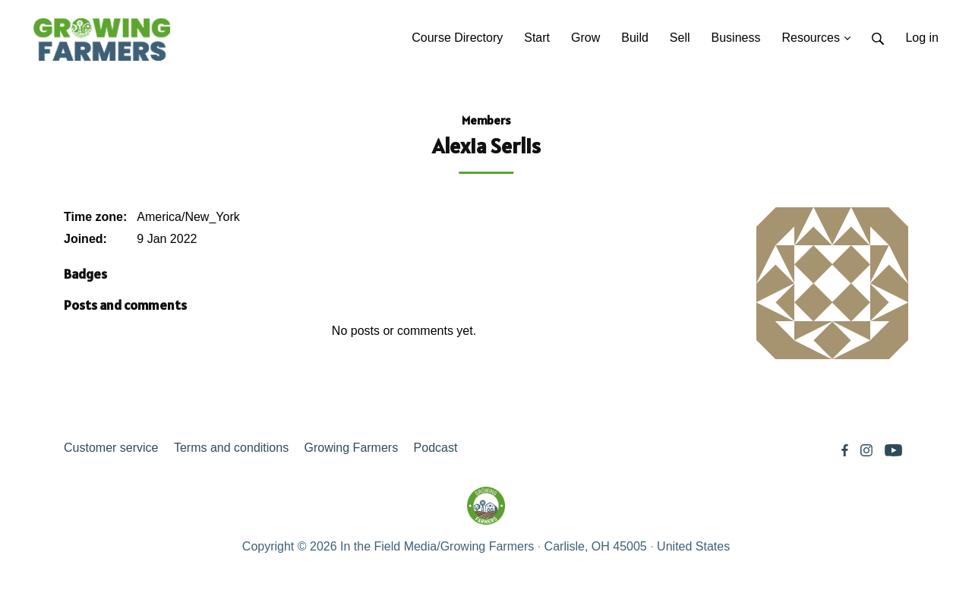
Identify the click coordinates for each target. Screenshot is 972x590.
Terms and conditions (231, 447)
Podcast (436, 447)
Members (486, 120)
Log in (922, 37)
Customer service (111, 447)
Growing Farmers (352, 447)
